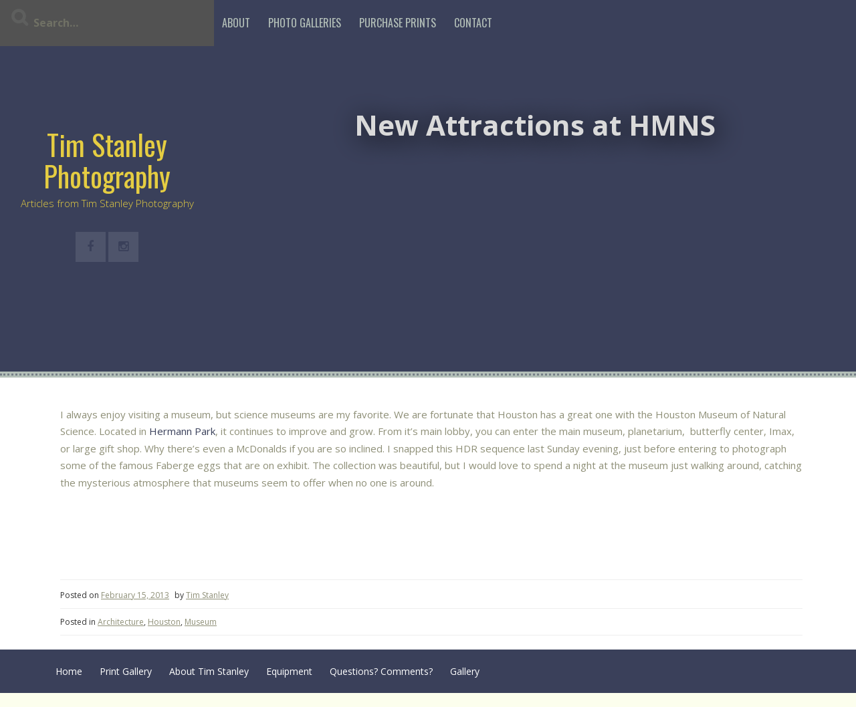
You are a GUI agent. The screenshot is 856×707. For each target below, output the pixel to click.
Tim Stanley (207, 595)
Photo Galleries (304, 23)
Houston (164, 621)
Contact (473, 23)
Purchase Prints (397, 23)
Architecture (121, 621)
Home (69, 671)
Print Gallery (126, 671)
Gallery (464, 671)
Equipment (289, 671)
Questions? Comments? (381, 671)
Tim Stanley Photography (107, 160)
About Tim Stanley (209, 671)
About (236, 23)
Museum (201, 621)
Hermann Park (182, 431)
